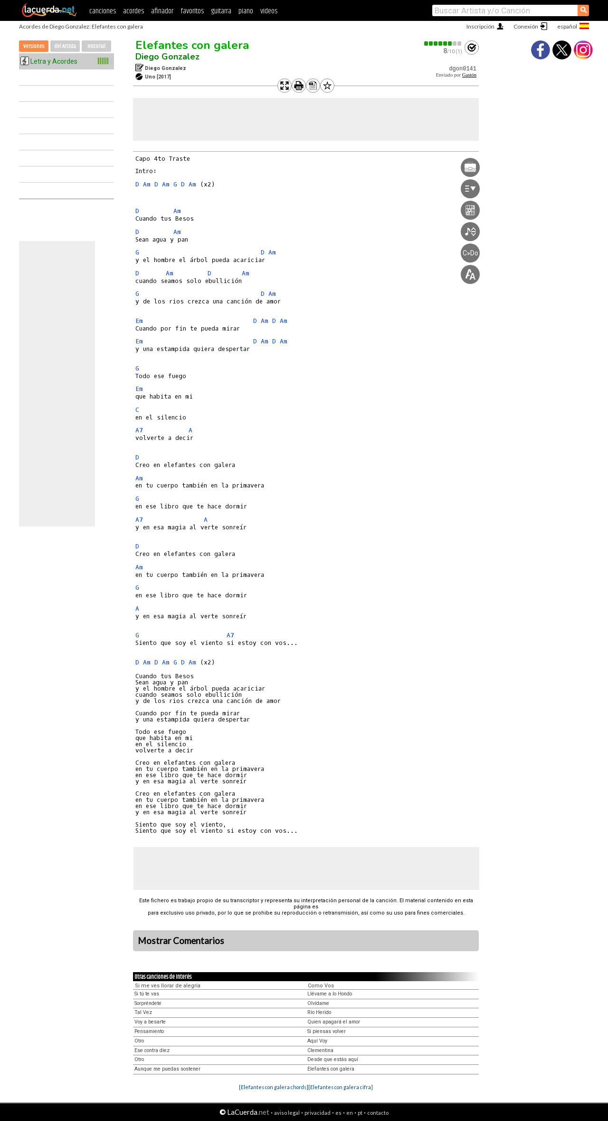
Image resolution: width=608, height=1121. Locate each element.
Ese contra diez (152, 1050)
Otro (139, 1041)
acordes (133, 11)
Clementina (320, 1050)
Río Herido (319, 1012)
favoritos (192, 11)
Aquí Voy (317, 1041)
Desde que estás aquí (332, 1059)
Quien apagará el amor (333, 1022)
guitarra (221, 11)
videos (268, 11)
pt (360, 1113)
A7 (139, 430)
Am (147, 184)
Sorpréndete (148, 1003)
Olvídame (318, 1003)
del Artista (65, 46)
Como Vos (321, 986)
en (349, 1113)
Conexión (525, 26)
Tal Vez (143, 1012)
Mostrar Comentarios (181, 941)
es (338, 1113)
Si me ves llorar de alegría (167, 986)
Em (139, 321)
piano (245, 11)
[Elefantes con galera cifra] (340, 1087)
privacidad (317, 1113)
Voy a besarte (150, 1022)
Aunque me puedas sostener (167, 1069)
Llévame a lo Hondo (329, 994)
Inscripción (480, 26)
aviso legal (287, 1113)
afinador (162, 11)
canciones (102, 11)
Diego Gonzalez (167, 56)
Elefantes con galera (192, 45)
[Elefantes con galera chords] (273, 1087)
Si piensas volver (326, 1031)
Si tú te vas (146, 994)
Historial (96, 46)
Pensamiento (149, 1031)
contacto (378, 1113)
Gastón (469, 75)
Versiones (33, 46)
